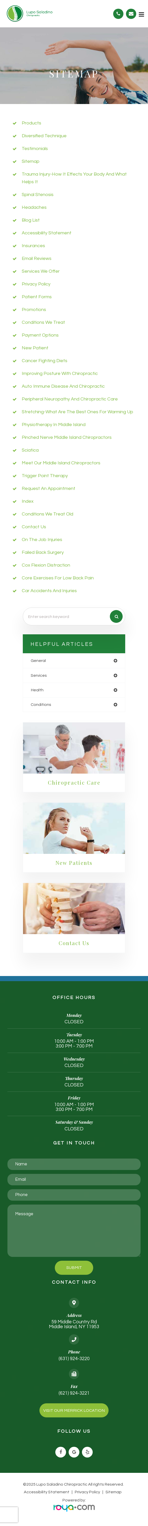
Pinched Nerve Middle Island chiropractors (67, 437)
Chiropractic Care (74, 782)
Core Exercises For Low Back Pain (58, 578)
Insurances (33, 245)
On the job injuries (42, 539)
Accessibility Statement (47, 1493)
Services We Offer (41, 271)
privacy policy (36, 284)
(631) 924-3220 (74, 1359)
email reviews (36, 258)
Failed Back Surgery (43, 552)
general (38, 661)
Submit (74, 1268)
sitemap (30, 161)
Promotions (34, 309)
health (37, 690)
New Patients (74, 863)
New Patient (35, 348)
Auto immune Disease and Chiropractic (63, 386)
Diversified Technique (44, 135)
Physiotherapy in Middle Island (54, 424)
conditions (41, 705)
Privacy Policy (87, 1493)
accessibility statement (46, 233)
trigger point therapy (45, 475)
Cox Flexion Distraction (46, 565)
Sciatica (30, 450)
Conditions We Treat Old (47, 514)
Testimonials (35, 148)
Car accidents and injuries (49, 590)
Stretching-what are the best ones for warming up (77, 411)
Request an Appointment (48, 488)
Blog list (31, 220)
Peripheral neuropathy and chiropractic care (70, 399)
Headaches (34, 207)
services (39, 675)
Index (28, 501)
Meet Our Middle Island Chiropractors (61, 463)
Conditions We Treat (43, 322)
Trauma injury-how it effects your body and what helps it (74, 178)
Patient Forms (37, 296)
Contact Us (34, 526)
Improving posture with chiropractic (60, 373)
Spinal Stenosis (38, 194)
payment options (40, 335)
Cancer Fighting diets (44, 360)
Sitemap (113, 1493)
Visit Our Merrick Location (74, 1411)
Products (31, 123)
